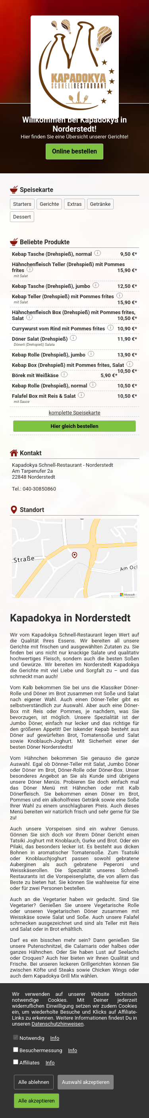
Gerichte (49, 204)
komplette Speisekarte (75, 413)
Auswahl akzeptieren (86, 1082)
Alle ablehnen (33, 1082)
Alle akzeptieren (36, 1101)
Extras (74, 204)
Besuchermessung (40, 1050)
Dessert (22, 217)
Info (55, 1038)
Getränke (100, 204)
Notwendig (32, 1038)
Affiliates (29, 1063)
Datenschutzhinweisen (58, 1024)
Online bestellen (74, 151)
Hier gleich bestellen (75, 426)
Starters (22, 204)
